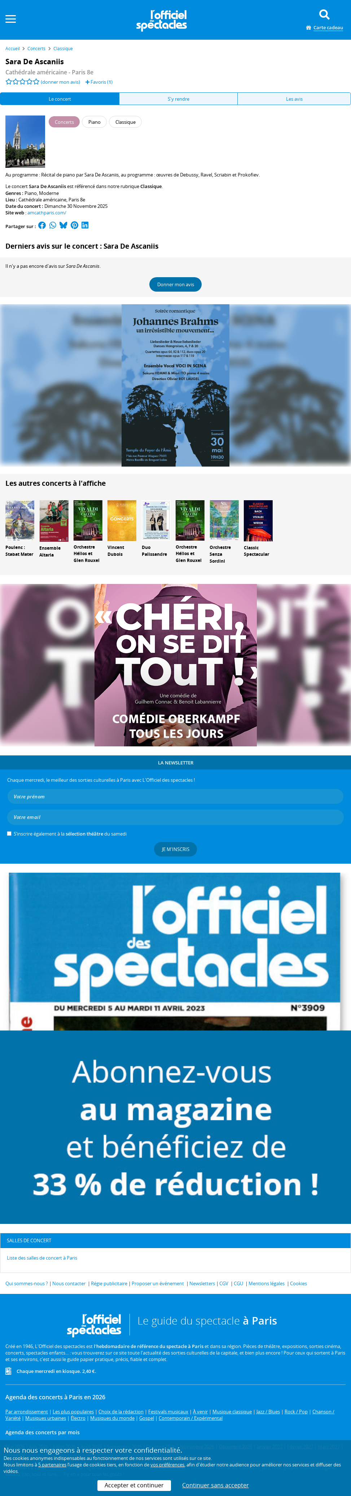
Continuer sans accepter (215, 1485)
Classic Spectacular (256, 551)
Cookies (298, 1283)
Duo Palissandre (154, 550)
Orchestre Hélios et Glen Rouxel (87, 554)
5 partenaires (52, 1464)
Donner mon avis (175, 284)
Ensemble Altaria (50, 551)
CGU (238, 1283)
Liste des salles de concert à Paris (42, 1258)
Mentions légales (267, 1283)
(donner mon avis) (60, 82)
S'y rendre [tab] (178, 99)
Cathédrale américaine (42, 199)
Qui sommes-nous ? (26, 1283)
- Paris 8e (49, 72)
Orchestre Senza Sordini (220, 554)
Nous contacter (68, 1283)
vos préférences (167, 1464)
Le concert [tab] (60, 99)
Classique (151, 186)
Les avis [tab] (294, 99)
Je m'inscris (175, 849)
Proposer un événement (158, 1283)
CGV (223, 1283)
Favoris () (99, 82)
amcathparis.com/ (46, 212)
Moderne (49, 193)
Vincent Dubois (116, 550)
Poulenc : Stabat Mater (19, 550)
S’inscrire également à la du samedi (70, 833)
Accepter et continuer (134, 1485)
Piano (31, 193)
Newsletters (202, 1283)
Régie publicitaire (109, 1283)
